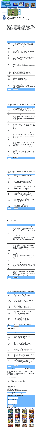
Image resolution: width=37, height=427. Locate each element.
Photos (9, 0)
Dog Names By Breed (10, 8)
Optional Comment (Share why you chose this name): (16, 381)
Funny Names (4, 14)
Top (1, 0)
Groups (6, 0)
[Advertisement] (21, 36)
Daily (18, 7)
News (30, 7)
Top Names (4, 17)
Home (6, 7)
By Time (4, 21)
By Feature (4, 19)
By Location (4, 20)
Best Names (4, 18)
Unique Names (4, 15)
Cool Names (4, 16)
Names (4, 0)
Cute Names (4, 8)
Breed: (12, 380)
